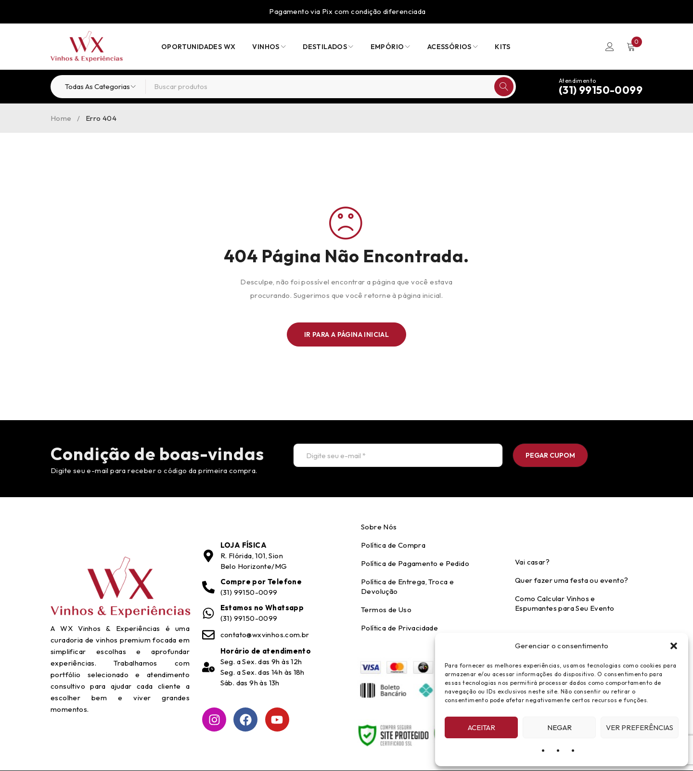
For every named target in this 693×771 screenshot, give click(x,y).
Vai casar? (532, 561)
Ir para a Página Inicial (346, 334)
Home (61, 118)
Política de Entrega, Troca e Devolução (407, 586)
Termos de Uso (386, 609)
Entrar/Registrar (609, 46)
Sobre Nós (379, 526)
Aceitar (481, 727)
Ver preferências (639, 727)
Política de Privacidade (399, 627)
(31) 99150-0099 (600, 90)
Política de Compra (393, 545)
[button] (674, 646)
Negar (559, 727)
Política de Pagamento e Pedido (415, 563)
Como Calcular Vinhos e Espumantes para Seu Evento (564, 603)
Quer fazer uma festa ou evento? (571, 580)
